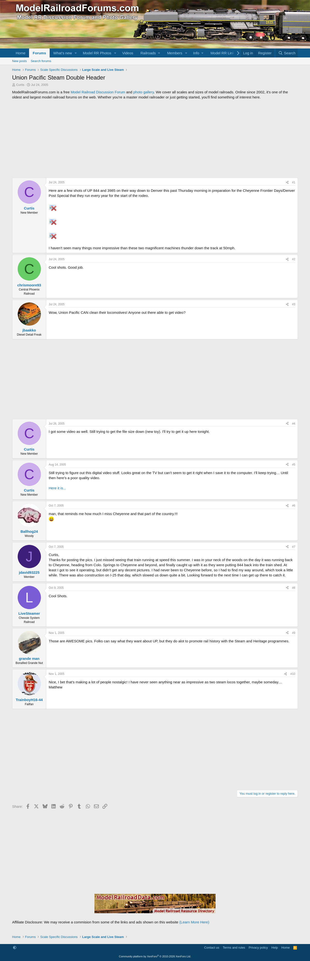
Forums (39, 53)
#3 (293, 304)
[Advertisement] (155, 139)
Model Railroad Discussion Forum (98, 92)
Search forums (41, 61)
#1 (293, 182)
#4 (293, 423)
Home (20, 53)
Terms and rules (234, 947)
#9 (293, 633)
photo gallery (143, 92)
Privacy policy (258, 947)
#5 (293, 464)
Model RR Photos (97, 53)
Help (274, 947)
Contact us (211, 947)
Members (174, 53)
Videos (127, 53)
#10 (292, 674)
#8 (293, 588)
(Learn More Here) (194, 922)
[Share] (287, 182)
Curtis (20, 85)
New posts (19, 61)
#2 (293, 259)
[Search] (287, 52)
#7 (293, 547)
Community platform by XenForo (155, 956)
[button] (75, 52)
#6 (293, 505)
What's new (62, 53)
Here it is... (57, 488)
